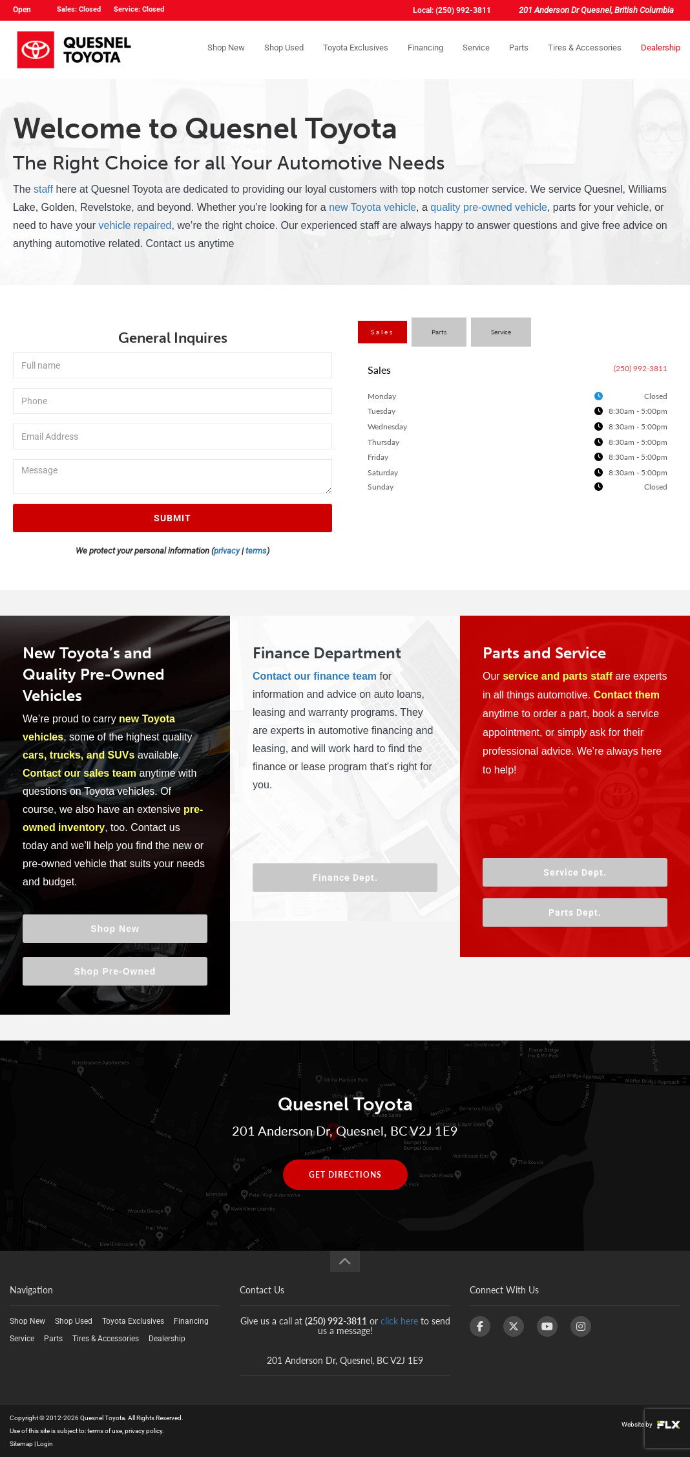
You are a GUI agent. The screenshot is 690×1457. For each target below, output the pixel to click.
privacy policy (143, 1430)
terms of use (104, 1430)
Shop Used (284, 49)
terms (256, 551)
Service (476, 49)
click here (399, 1320)
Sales (382, 332)
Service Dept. (575, 872)
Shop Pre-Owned (115, 971)
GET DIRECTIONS (345, 1175)
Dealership (660, 49)
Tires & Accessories (585, 49)
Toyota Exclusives (355, 49)
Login (45, 1443)
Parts (518, 49)
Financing (425, 49)
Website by (651, 1424)
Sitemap (21, 1443)
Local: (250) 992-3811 (452, 10)
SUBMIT (172, 518)
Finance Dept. (345, 877)
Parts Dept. (575, 912)
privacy (227, 551)
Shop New (226, 49)
